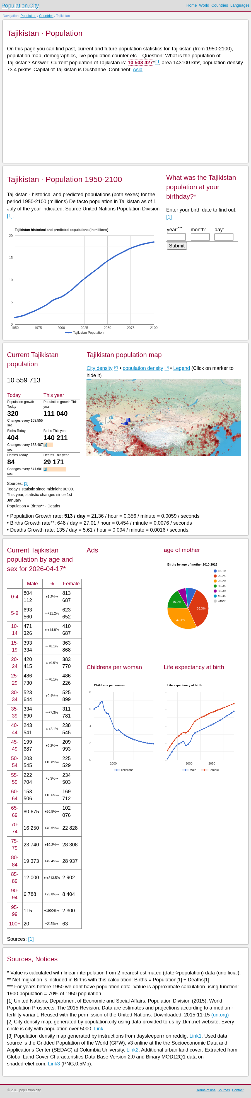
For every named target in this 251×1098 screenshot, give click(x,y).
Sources (224, 1090)
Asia (138, 69)
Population (28, 16)
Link (98, 1028)
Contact (237, 1090)
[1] (10, 215)
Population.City (20, 6)
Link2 (133, 1050)
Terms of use (206, 1090)
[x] (45, 445)
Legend (181, 368)
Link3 (54, 1064)
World (204, 5)
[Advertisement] (125, 117)
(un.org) (220, 1015)
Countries (219, 5)
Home (191, 5)
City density (99, 368)
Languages (240, 5)
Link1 (195, 1036)
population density (143, 368)
